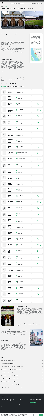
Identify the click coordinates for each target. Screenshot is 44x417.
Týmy (34, 3)
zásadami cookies (22, 415)
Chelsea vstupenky (32, 313)
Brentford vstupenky (39, 313)
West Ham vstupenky (30, 314)
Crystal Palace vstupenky (21, 314)
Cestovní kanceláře (39, 3)
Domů (32, 3)
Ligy (35, 3)
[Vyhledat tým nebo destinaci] (18, 3)
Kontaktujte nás (33, 402)
